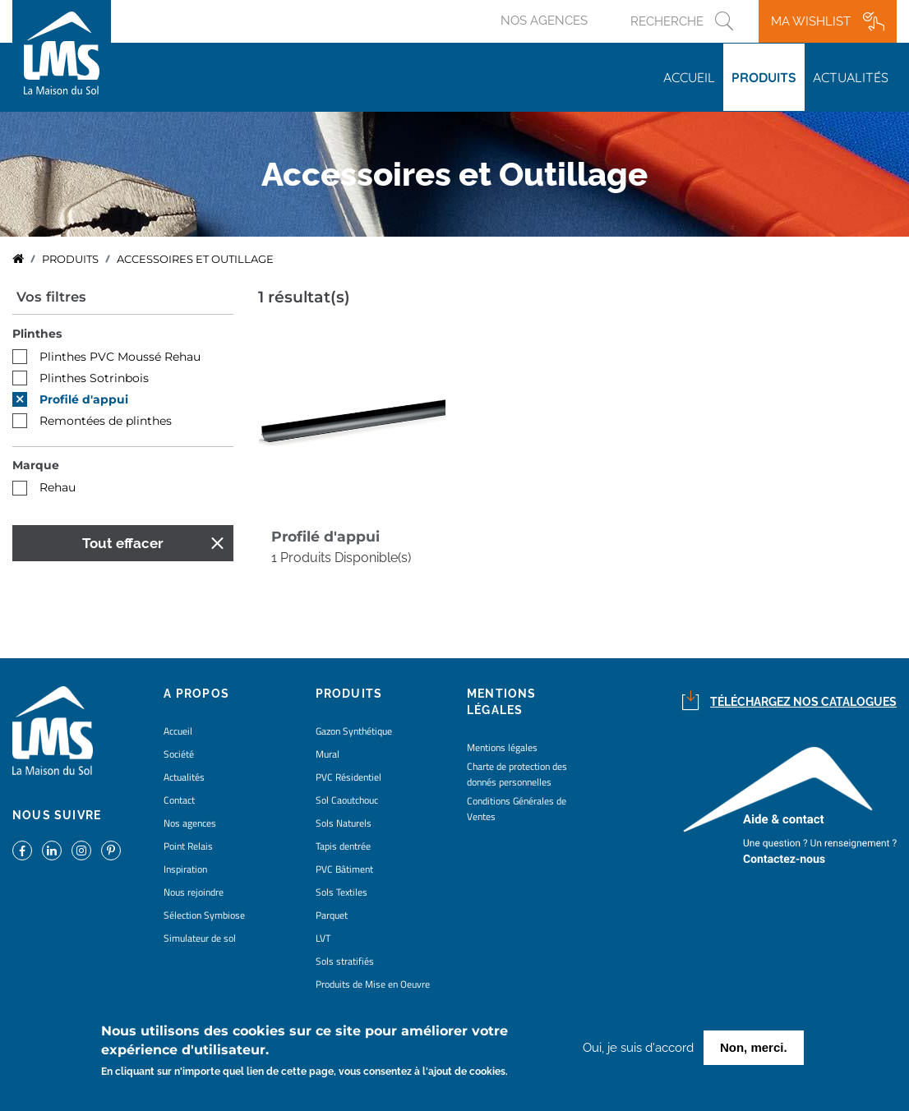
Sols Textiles (341, 892)
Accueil (689, 77)
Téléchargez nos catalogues (803, 701)
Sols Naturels (343, 823)
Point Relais (188, 846)
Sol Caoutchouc (347, 800)
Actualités (850, 77)
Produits (763, 77)
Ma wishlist (811, 21)
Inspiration (185, 869)
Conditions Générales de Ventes (516, 808)
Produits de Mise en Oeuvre (373, 984)
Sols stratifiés (345, 961)
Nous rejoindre (194, 892)
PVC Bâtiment (344, 869)
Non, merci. (753, 1051)
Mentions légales (502, 747)
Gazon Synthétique (354, 731)
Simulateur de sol (200, 938)
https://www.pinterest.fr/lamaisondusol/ (111, 850)
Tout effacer (123, 543)
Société (179, 754)
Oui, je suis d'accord (638, 1051)
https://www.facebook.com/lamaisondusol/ (22, 850)
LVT (323, 938)
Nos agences (544, 20)
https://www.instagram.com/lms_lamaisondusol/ (81, 850)
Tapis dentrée (343, 846)
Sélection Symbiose (204, 915)
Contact (179, 800)
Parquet (332, 915)
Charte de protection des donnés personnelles (517, 774)
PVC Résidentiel (348, 777)
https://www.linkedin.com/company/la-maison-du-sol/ (52, 850)
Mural (327, 754)
